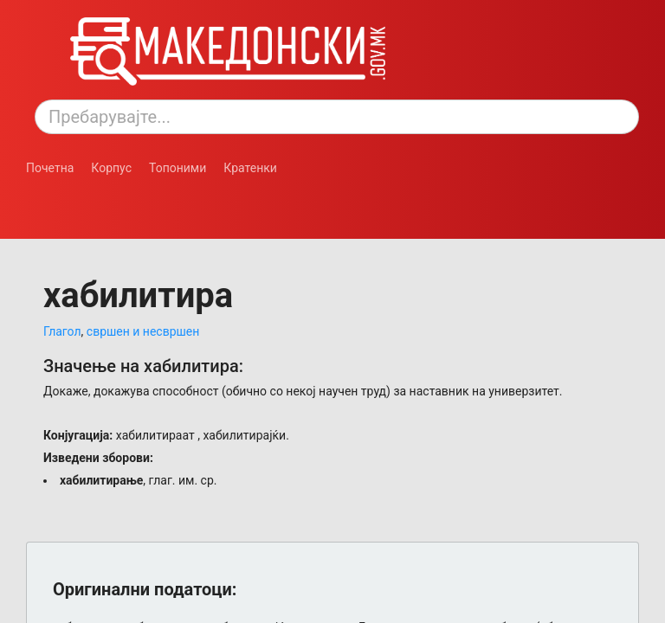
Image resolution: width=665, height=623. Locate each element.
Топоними (177, 168)
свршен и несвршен (143, 331)
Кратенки (250, 168)
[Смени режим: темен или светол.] (99, 194)
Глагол (62, 331)
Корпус (111, 168)
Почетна (50, 168)
